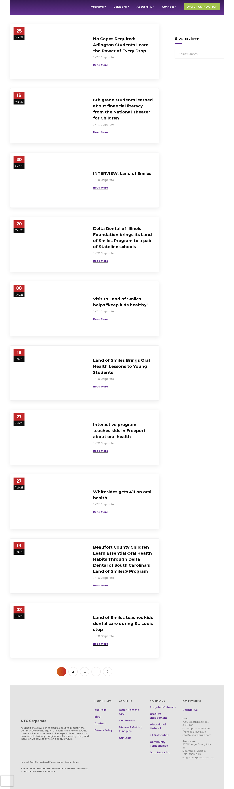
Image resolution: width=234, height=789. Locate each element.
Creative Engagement (158, 716)
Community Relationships (159, 744)
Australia (101, 710)
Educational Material (158, 726)
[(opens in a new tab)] (49, 51)
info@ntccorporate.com (196, 735)
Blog (98, 716)
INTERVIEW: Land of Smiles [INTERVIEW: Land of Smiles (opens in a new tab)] (122, 173)
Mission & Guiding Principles (130, 729)
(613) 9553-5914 (191, 754)
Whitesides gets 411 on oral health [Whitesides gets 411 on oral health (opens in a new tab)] (122, 494)
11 (96, 671)
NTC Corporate (104, 57)
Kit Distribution (159, 735)
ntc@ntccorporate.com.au (198, 757)
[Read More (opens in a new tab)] (100, 65)
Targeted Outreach (163, 707)
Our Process (127, 720)
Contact (100, 723)
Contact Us (190, 710)
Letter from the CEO (129, 712)
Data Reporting (160, 752)
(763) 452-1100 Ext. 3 (194, 731)
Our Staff (125, 738)
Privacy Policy (103, 730)
